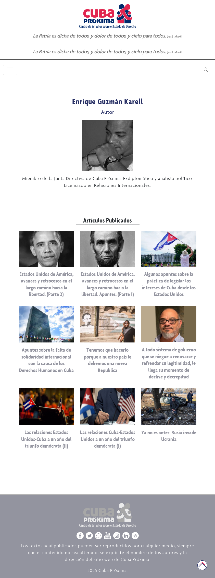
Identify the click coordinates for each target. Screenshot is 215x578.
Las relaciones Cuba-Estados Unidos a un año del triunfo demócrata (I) (107, 439)
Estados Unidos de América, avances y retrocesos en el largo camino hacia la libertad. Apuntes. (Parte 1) (108, 284)
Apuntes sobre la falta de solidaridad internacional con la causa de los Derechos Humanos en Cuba (46, 360)
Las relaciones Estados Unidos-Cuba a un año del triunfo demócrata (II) (46, 439)
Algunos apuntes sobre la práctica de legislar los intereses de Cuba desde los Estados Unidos (169, 284)
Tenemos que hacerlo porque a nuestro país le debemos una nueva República (107, 360)
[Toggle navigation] (10, 70)
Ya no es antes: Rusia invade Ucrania (168, 435)
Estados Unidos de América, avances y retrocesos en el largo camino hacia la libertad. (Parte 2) (46, 284)
